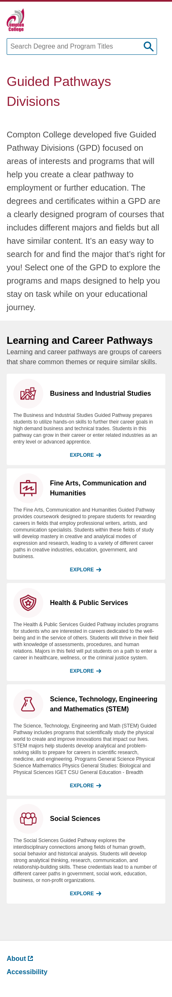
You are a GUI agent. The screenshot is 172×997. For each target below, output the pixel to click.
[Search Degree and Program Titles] (82, 46)
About (20, 958)
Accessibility (27, 971)
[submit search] (149, 46)
